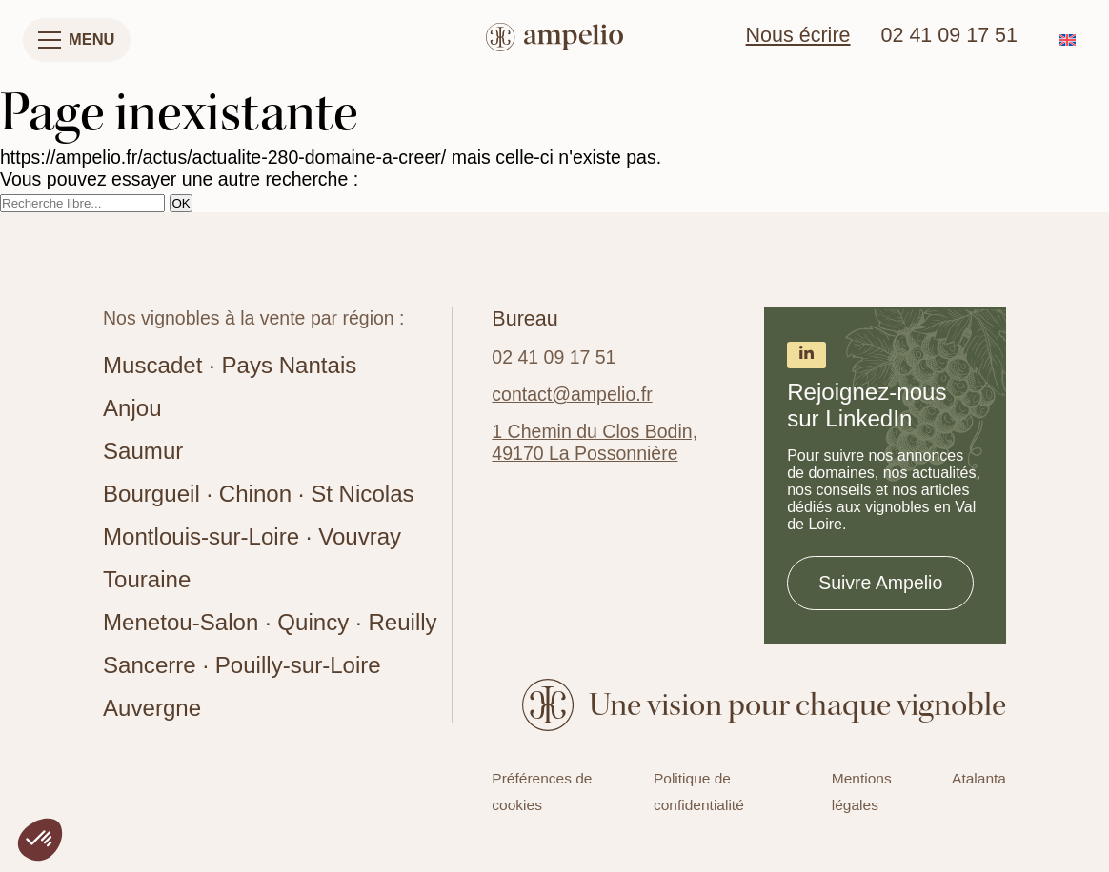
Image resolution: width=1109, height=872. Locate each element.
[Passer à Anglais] (1067, 39)
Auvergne (152, 708)
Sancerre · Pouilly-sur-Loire (242, 665)
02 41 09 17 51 (949, 35)
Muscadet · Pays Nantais (229, 365)
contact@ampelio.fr (572, 394)
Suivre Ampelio (880, 582)
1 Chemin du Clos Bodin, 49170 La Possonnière (594, 442)
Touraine (147, 579)
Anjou (132, 408)
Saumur (143, 451)
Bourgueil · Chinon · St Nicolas (258, 493)
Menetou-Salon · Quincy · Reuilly (270, 622)
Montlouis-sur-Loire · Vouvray (252, 536)
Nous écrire (798, 35)
